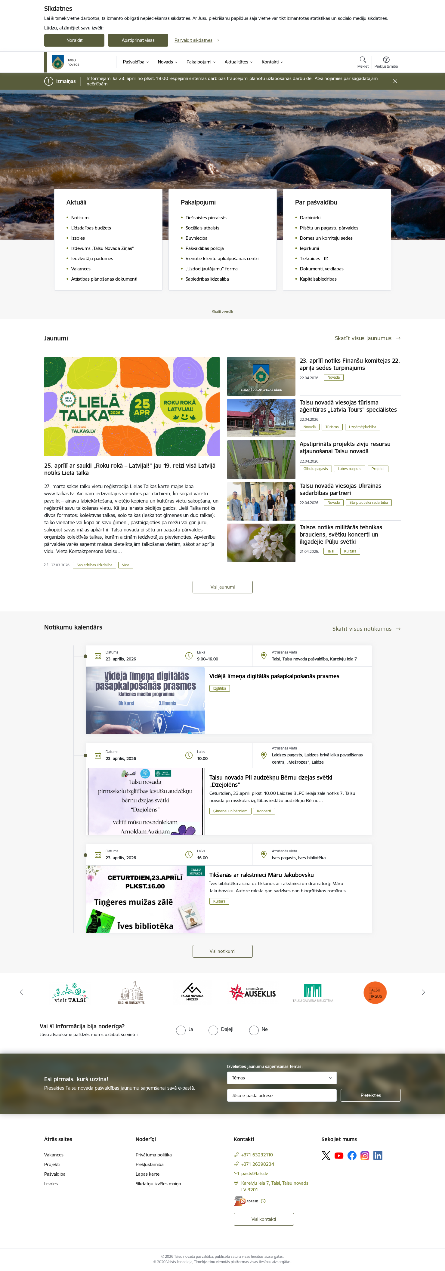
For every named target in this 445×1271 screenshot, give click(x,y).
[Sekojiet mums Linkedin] (377, 1155)
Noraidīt (74, 40)
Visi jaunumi (223, 587)
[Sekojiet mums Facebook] (352, 1155)
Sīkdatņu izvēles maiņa (158, 1183)
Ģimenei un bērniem (230, 811)
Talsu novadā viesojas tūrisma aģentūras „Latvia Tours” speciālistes (348, 406)
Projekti (378, 468)
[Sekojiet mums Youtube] (339, 1155)
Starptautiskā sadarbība (369, 502)
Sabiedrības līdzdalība (94, 565)
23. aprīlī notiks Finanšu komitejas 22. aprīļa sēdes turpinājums (350, 364)
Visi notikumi (222, 951)
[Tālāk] (423, 992)
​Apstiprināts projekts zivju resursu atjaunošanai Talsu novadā (345, 447)
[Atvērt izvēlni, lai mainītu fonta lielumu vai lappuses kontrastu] (386, 63)
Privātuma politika (154, 1155)
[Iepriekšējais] (21, 992)
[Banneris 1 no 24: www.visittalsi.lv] (70, 992)
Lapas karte (147, 1174)
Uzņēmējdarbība (362, 427)
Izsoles (51, 1183)
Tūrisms (332, 427)
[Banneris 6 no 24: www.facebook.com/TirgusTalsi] (375, 992)
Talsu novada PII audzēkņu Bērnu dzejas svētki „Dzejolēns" (270, 781)
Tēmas (238, 1078)
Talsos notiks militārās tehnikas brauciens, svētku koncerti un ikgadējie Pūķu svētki (341, 534)
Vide (125, 565)
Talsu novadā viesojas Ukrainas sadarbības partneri (340, 489)
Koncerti (264, 811)
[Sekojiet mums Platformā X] (326, 1155)
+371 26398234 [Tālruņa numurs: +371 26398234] (257, 1164)
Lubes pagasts (349, 468)
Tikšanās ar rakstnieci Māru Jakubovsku (261, 875)
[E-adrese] (246, 1201)
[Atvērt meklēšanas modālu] (363, 63)
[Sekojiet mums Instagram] (364, 1155)
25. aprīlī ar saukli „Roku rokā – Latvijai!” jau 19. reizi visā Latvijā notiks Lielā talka (129, 469)
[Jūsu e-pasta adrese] (282, 1095)
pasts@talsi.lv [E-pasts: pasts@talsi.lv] (254, 1173)
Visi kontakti (264, 1219)
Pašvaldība (55, 1174)
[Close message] (395, 81)
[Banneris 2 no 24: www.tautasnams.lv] (131, 992)
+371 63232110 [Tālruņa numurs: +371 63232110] (257, 1155)
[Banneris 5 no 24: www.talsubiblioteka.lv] (314, 992)
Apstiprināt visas (138, 40)
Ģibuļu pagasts (316, 468)
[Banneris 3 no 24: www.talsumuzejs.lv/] (192, 992)
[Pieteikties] (371, 1095)
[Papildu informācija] (263, 1201)
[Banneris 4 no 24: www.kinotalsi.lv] (253, 992)
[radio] (184, 1029)
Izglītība (219, 688)
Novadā (334, 377)
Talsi (330, 551)
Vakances (53, 1155)
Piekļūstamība (150, 1164)
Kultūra (350, 551)
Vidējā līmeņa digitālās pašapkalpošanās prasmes (274, 676)
